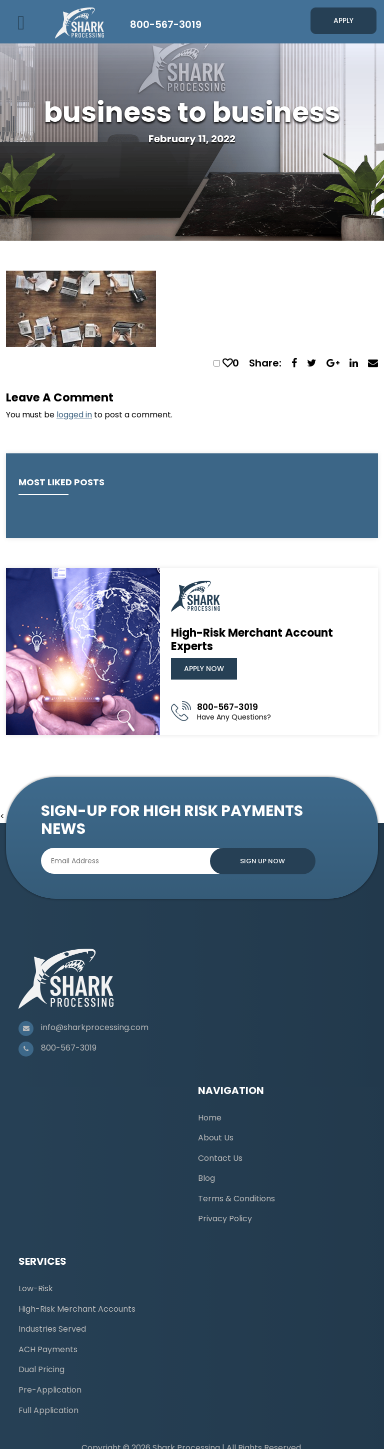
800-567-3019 (166, 24)
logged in (74, 414)
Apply (344, 20)
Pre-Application (50, 1390)
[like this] (227, 363)
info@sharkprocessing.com (94, 1027)
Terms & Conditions (236, 1198)
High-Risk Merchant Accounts (77, 1309)
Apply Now (204, 669)
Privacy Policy (225, 1218)
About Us (216, 1137)
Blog (206, 1178)
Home (210, 1117)
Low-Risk (35, 1288)
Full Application (48, 1410)
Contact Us (220, 1158)
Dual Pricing (41, 1369)
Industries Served (52, 1329)
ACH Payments (48, 1349)
